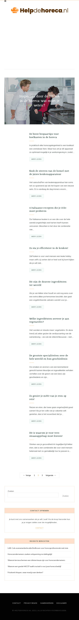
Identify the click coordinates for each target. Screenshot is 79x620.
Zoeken (11, 491)
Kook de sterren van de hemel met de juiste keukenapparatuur (49, 172)
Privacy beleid (30, 603)
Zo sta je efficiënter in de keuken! (48, 248)
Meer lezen (36, 159)
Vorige (27, 475)
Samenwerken (46, 603)
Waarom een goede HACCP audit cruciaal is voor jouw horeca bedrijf (34, 566)
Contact (39, 528)
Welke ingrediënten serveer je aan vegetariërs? (49, 320)
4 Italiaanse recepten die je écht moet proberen (47, 209)
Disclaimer (61, 603)
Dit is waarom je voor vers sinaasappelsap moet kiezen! (46, 434)
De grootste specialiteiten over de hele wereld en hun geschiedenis (48, 357)
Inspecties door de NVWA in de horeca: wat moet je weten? (39, 101)
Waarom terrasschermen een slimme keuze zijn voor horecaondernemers (36, 560)
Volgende (51, 475)
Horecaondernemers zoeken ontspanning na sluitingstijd (30, 554)
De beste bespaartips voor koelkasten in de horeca (44, 135)
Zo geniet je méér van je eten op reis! (47, 397)
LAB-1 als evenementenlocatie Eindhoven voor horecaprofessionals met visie (38, 548)
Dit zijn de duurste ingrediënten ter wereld (48, 283)
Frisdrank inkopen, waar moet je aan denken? (25, 572)
